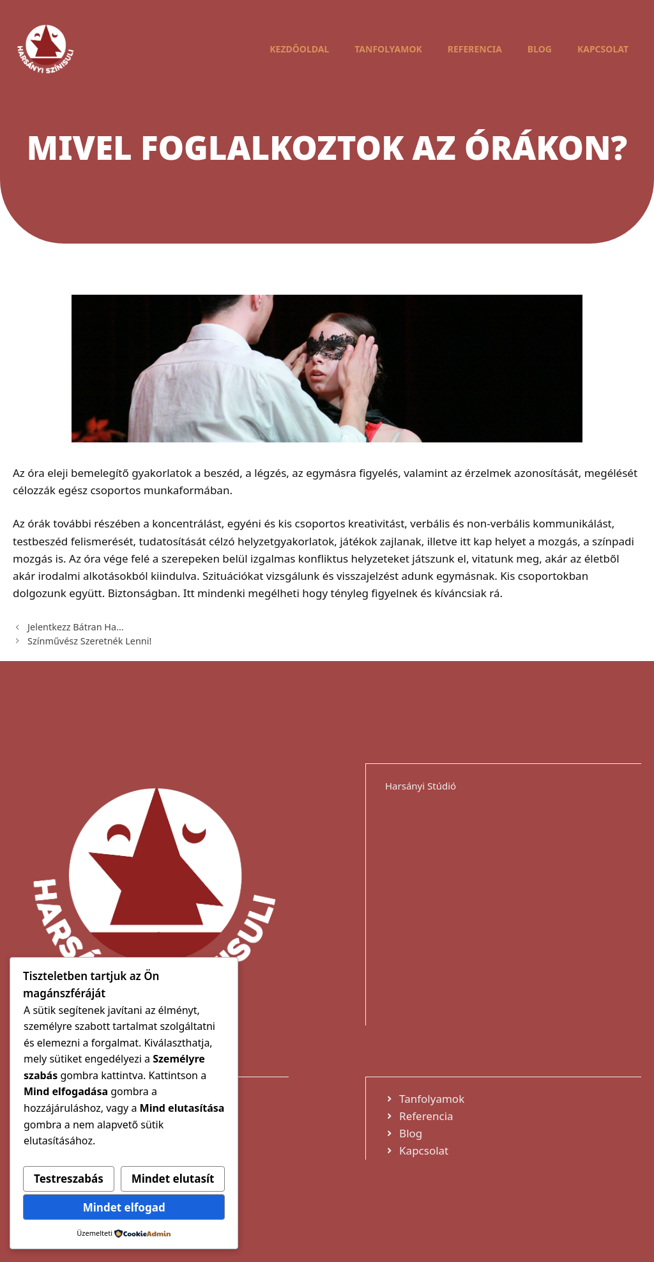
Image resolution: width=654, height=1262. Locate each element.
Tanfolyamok (388, 49)
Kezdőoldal (299, 49)
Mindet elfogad (124, 1207)
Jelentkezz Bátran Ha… (75, 627)
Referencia (475, 49)
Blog (540, 49)
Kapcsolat (602, 49)
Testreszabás (68, 1178)
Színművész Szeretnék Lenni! (89, 641)
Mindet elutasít (173, 1178)
